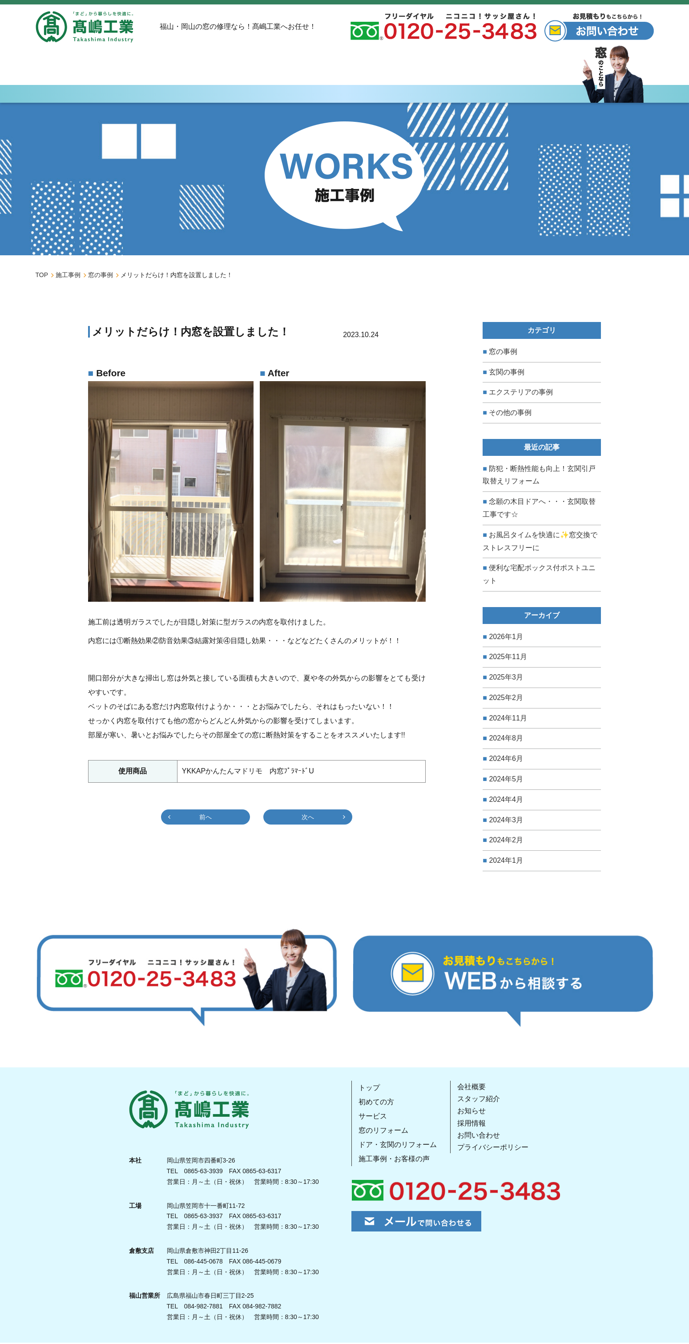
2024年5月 (506, 780)
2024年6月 (506, 760)
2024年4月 (506, 801)
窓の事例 (503, 353)
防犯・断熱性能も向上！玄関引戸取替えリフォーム (539, 476)
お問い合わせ (478, 1136)
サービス (373, 1117)
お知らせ (471, 1112)
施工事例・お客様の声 (394, 1160)
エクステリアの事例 (521, 394)
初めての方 (376, 1103)
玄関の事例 (506, 373)
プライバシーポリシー (492, 1148)
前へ (205, 818)
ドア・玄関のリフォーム (398, 1146)
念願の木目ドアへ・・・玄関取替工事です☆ (539, 509)
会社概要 (471, 1088)
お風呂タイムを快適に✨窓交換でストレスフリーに (540, 542)
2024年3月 (506, 821)
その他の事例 (510, 414)
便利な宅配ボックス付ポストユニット (539, 576)
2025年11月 (508, 658)
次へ (308, 818)
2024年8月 (506, 740)
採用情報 (471, 1124)
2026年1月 (506, 638)
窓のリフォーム (383, 1131)
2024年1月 (506, 862)
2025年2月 (506, 699)
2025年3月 (506, 678)
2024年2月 (506, 841)
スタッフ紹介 (478, 1100)
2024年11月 (508, 719)
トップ (369, 1089)
